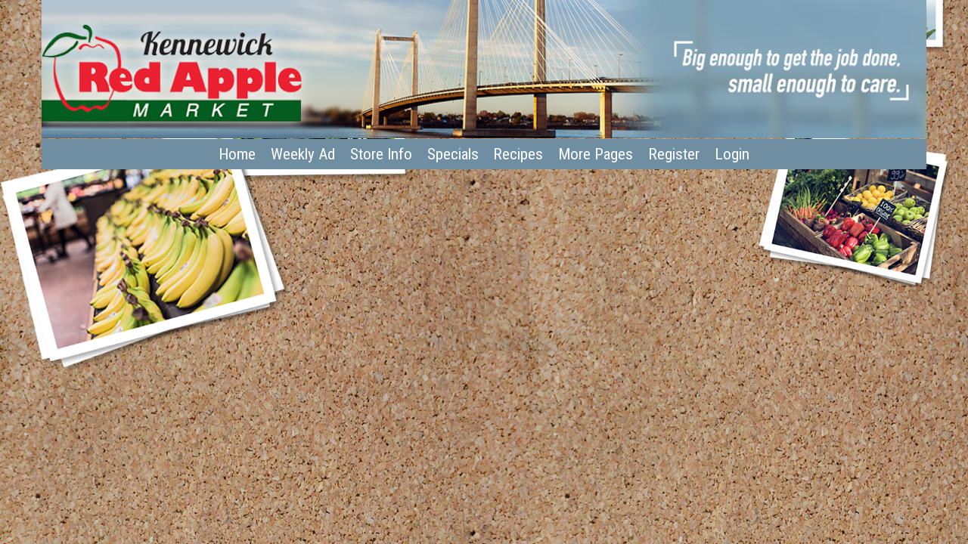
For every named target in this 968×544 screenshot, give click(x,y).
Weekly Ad (303, 154)
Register (674, 154)
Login (732, 154)
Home (237, 154)
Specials (453, 154)
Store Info (381, 154)
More (595, 154)
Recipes (518, 154)
